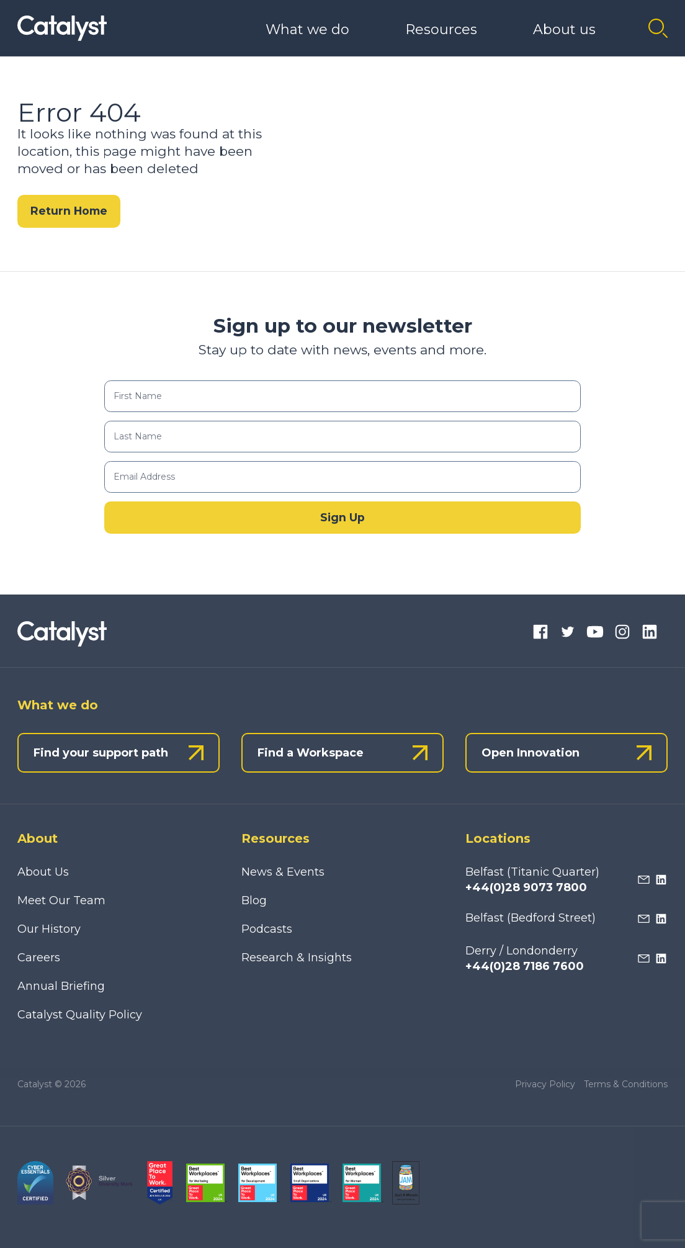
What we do (307, 29)
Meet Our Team (61, 900)
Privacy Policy (545, 1084)
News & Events (283, 872)
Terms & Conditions (626, 1084)
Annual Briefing (61, 986)
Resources (441, 29)
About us (564, 29)
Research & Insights (296, 957)
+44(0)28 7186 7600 (524, 966)
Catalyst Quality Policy (79, 1014)
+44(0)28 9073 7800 (526, 887)
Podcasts (266, 929)
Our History (49, 929)
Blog (254, 900)
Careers (38, 957)
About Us (43, 872)
